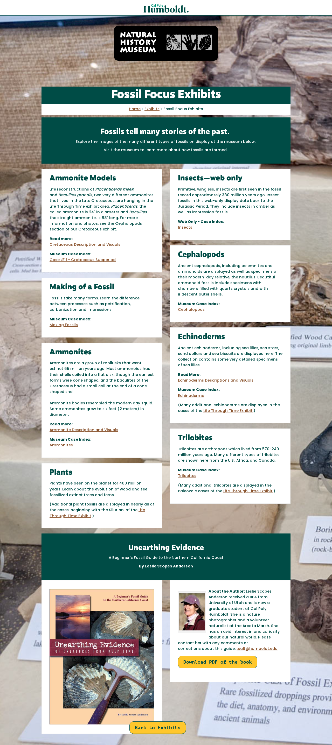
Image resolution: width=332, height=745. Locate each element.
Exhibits (152, 109)
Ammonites (61, 445)
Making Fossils (64, 325)
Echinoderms (191, 396)
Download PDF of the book (217, 662)
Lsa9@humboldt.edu (257, 649)
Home (135, 109)
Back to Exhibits (158, 727)
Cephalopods (191, 310)
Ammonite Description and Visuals (84, 430)
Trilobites (187, 476)
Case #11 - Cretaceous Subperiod (83, 260)
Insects (185, 228)
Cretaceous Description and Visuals (85, 245)
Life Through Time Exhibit (228, 411)
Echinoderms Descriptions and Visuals (215, 381)
